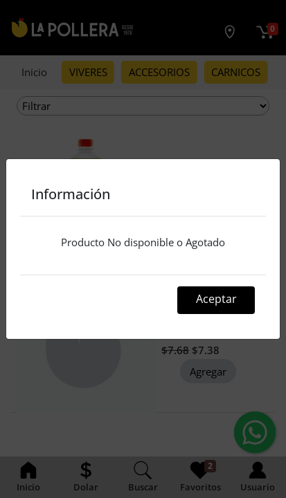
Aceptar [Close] (216, 298)
